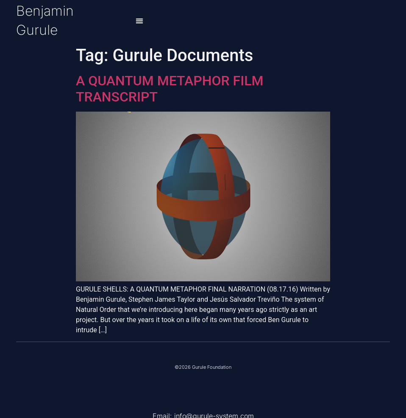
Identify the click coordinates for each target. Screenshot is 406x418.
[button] (139, 21)
